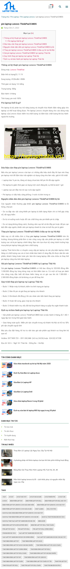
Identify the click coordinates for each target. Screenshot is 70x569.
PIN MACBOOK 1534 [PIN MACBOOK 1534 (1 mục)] (9, 533)
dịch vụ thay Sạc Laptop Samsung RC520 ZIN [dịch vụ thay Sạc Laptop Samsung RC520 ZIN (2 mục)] (19, 521)
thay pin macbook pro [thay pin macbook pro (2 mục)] (52, 565)
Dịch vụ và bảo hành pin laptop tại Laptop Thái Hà (23, 59)
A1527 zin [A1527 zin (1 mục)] (61, 497)
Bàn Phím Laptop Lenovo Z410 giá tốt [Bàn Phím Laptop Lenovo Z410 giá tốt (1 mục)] (51, 505)
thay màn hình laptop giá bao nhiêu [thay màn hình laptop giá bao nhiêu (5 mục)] (43, 553)
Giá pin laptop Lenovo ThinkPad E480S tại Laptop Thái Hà (26, 53)
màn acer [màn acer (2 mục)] (41, 521)
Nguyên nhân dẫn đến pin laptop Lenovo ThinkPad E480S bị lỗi (28, 47)
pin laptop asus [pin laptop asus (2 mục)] (9, 529)
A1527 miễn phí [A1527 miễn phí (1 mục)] (50, 497)
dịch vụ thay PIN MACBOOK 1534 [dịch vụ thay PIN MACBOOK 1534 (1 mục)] (53, 517)
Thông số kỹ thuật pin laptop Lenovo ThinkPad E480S (25, 38)
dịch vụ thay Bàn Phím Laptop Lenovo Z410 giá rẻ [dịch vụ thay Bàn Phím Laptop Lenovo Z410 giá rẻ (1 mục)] (21, 517)
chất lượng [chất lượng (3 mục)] (39, 509)
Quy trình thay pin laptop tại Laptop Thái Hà (21, 56)
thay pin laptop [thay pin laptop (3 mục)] (61, 561)
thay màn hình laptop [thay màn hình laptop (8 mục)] (11, 541)
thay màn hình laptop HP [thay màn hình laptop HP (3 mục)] (12, 557)
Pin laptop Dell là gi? (14, 41)
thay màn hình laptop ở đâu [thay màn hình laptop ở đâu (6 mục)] (13, 561)
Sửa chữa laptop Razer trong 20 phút (28, 401)
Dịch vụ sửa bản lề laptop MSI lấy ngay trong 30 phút (35, 410)
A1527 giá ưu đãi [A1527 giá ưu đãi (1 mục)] (35, 497)
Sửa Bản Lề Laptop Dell (23, 392)
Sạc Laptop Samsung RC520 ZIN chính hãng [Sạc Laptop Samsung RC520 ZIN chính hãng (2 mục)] (18, 537)
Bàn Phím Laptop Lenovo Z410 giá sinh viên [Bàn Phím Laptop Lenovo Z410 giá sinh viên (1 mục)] (18, 505)
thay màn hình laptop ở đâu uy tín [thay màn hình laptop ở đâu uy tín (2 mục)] (39, 561)
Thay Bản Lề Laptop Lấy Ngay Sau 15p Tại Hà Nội (33, 450)
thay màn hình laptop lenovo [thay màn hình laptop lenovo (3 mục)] (35, 557)
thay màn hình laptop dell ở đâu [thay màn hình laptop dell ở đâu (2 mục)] (15, 553)
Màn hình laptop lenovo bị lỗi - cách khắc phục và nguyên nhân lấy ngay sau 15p (39, 480)
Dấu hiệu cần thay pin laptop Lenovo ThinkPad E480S (25, 44)
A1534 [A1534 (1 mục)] (5, 501)
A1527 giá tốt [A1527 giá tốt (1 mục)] (22, 497)
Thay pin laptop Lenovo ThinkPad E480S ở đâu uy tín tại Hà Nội (28, 50)
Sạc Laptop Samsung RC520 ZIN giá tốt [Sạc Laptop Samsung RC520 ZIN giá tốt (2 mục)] (51, 537)
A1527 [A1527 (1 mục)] (11, 497)
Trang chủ (5, 17)
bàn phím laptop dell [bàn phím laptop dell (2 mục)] (34, 501)
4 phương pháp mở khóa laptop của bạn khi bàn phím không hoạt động (41, 460)
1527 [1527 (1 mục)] (4, 497)
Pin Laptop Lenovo (27, 17)
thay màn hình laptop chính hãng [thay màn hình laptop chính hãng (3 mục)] (15, 549)
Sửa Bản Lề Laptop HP (23, 382)
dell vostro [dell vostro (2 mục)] (51, 509)
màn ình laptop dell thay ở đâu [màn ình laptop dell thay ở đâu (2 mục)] (42, 525)
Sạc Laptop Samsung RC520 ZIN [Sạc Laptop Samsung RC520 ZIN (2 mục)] (30, 533)
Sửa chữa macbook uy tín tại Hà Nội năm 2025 (32, 364)
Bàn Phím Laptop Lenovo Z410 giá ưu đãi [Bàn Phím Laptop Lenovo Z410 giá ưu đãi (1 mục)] (17, 509)
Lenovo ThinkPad (17, 70)
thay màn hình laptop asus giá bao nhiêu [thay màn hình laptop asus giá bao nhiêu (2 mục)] (18, 545)
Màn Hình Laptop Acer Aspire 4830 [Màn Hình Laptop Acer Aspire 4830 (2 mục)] (15, 525)
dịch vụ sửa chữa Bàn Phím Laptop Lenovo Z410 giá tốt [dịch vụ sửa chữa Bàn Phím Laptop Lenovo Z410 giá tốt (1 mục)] (23, 513)
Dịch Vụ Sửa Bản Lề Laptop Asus (27, 373)
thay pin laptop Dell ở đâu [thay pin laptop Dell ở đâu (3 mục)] (31, 565)
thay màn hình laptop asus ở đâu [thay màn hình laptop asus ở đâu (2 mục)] (48, 545)
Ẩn (32, 33)
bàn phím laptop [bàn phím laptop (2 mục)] (16, 501)
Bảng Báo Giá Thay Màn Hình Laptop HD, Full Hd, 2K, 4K (36, 470)
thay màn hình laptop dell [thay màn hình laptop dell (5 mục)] (40, 549)
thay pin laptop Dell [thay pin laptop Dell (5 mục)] (10, 565)
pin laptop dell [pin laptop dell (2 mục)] (24, 529)
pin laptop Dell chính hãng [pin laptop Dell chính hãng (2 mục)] (43, 529)
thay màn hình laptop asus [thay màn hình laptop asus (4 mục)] (32, 541)
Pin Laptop (15, 17)
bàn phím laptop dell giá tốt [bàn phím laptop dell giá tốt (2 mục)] (55, 501)
